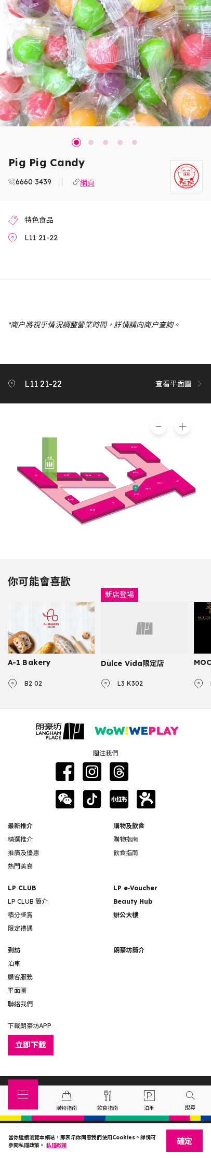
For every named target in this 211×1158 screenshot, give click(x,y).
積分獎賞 (20, 915)
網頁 (87, 181)
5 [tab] (134, 142)
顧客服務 (20, 977)
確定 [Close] (184, 1141)
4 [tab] (120, 142)
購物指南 (125, 839)
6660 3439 (33, 181)
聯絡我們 (20, 1004)
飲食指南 (125, 853)
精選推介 (20, 839)
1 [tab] (76, 142)
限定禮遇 (20, 928)
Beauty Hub (132, 901)
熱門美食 (20, 866)
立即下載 (30, 1045)
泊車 (14, 963)
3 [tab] (105, 142)
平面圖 (17, 990)
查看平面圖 (179, 383)
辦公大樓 (125, 915)
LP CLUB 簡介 (28, 901)
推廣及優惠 (23, 853)
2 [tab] (91, 142)
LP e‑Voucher (135, 888)
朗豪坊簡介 (128, 950)
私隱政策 (56, 1145)
